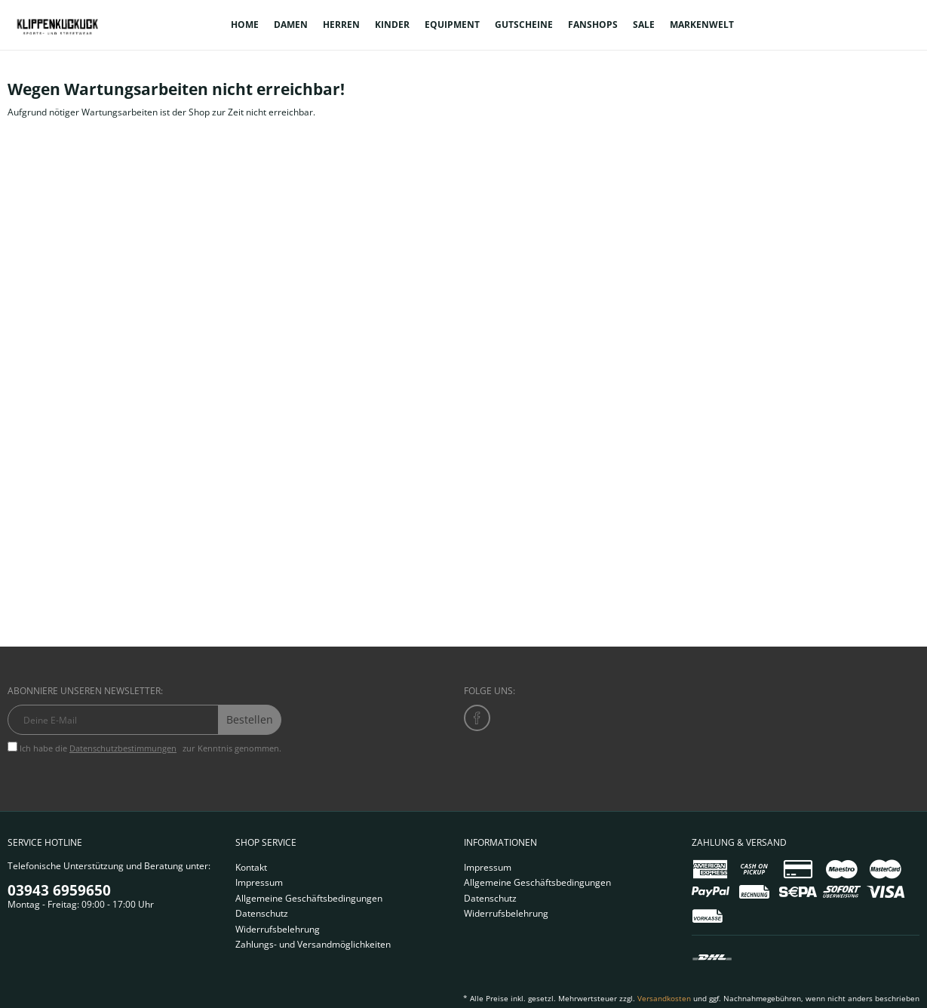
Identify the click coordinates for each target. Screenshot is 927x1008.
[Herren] (341, 25)
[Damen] (290, 25)
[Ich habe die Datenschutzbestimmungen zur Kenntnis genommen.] (12, 746)
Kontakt (251, 867)
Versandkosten (664, 998)
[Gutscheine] (523, 25)
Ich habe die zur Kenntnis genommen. (150, 748)
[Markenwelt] (701, 25)
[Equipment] (452, 25)
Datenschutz (261, 913)
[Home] (244, 25)
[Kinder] (392, 25)
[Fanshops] (592, 25)
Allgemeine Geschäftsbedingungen (308, 898)
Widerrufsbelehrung (277, 929)
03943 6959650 (59, 890)
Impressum (259, 882)
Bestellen (249, 719)
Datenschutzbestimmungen (122, 748)
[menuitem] (244, 25)
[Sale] (643, 25)
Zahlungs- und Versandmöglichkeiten (313, 944)
